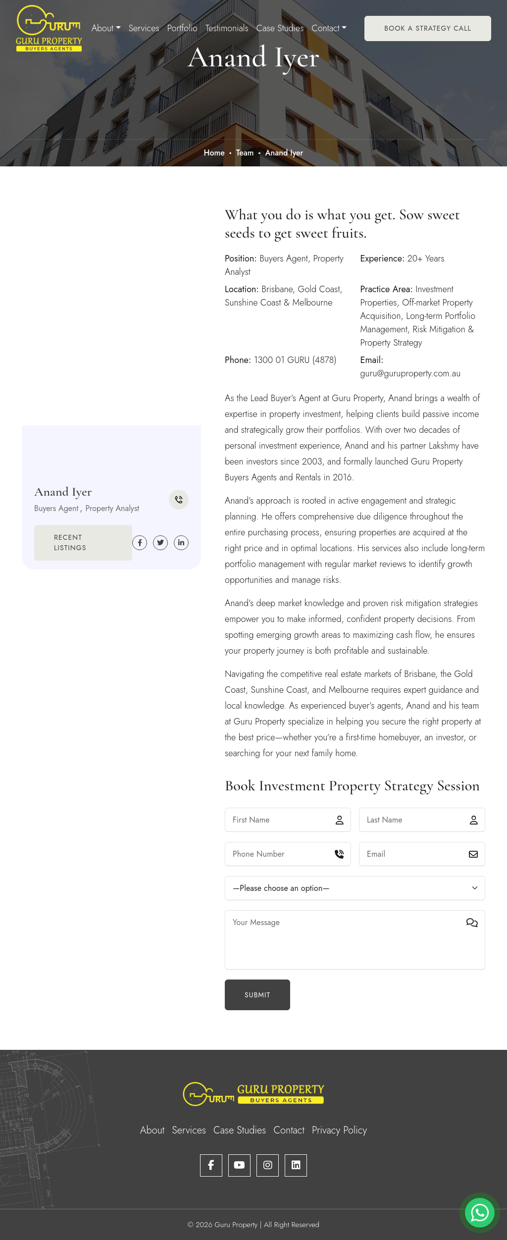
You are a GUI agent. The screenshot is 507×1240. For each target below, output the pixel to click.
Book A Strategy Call (427, 28)
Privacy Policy (339, 1130)
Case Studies (280, 28)
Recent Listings (70, 542)
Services (144, 28)
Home (213, 152)
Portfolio (182, 28)
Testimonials (227, 28)
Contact (325, 28)
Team (245, 152)
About (102, 28)
